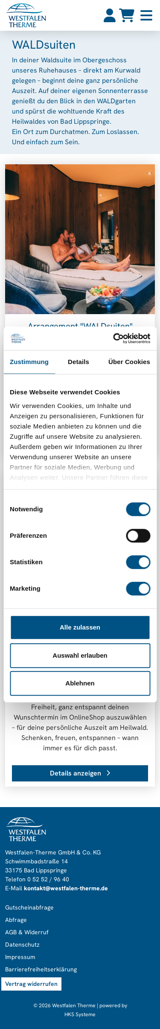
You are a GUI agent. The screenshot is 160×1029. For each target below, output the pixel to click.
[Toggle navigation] (146, 15)
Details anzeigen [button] (80, 773)
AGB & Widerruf (27, 932)
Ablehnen (79, 683)
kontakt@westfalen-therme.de (66, 888)
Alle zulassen (80, 627)
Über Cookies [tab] (129, 361)
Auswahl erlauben (79, 655)
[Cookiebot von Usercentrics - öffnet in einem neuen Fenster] (114, 338)
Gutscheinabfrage (29, 907)
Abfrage (16, 920)
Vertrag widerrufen (31, 984)
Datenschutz (22, 944)
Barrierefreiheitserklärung (41, 969)
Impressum (20, 957)
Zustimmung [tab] (29, 361)
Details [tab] (78, 361)
